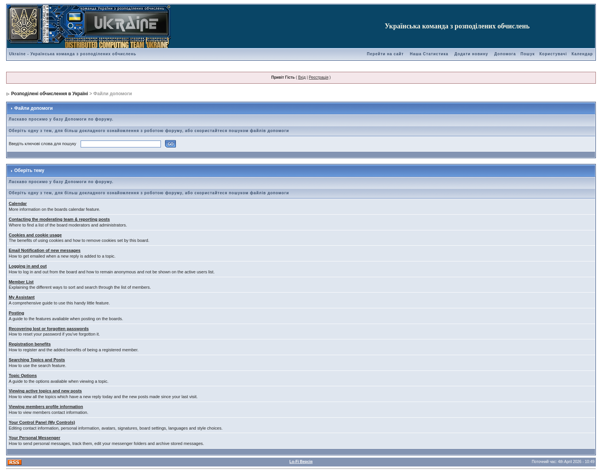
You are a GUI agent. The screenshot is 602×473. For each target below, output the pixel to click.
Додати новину (471, 54)
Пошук (528, 54)
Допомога (505, 54)
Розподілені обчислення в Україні (49, 93)
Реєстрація (318, 77)
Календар (582, 54)
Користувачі (553, 54)
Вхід (302, 77)
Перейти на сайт (385, 54)
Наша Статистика (429, 54)
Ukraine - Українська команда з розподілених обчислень (72, 54)
